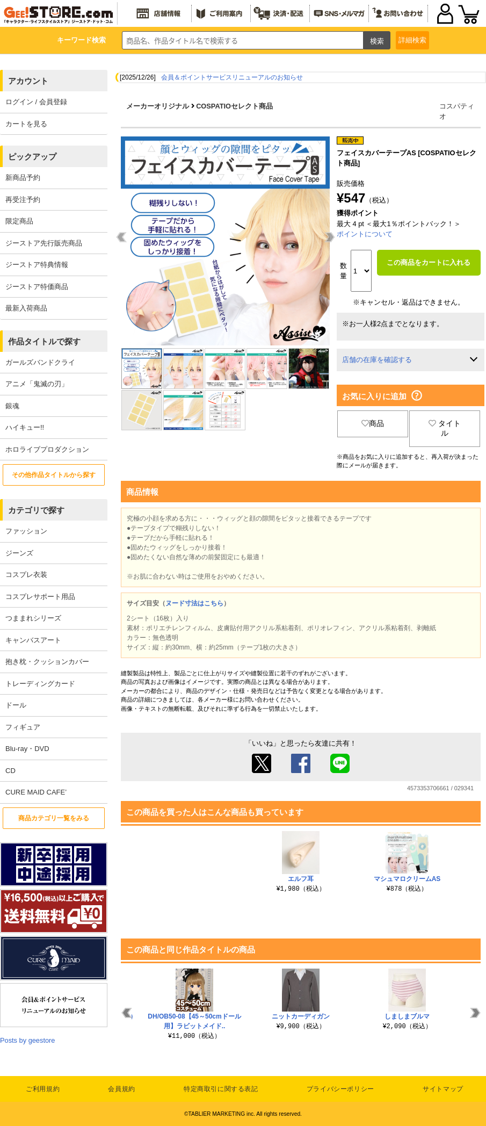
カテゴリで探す (36, 510)
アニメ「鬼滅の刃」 (36, 384)
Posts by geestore (27, 1040)
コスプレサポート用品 (40, 597)
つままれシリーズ (33, 618)
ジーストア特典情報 (36, 265)
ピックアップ (32, 156)
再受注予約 (22, 200)
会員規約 (121, 1089)
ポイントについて (365, 234)
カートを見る (26, 124)
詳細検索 (412, 40)
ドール (15, 705)
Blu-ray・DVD (27, 749)
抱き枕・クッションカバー (47, 662)
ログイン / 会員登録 (36, 102)
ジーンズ (19, 553)
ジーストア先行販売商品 (43, 243)
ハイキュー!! (24, 427)
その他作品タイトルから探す (54, 475)
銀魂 (12, 406)
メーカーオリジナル (157, 106)
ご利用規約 (43, 1089)
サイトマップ (443, 1089)
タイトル (445, 428)
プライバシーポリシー (340, 1089)
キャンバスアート (33, 640)
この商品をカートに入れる (428, 262)
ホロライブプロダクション (47, 449)
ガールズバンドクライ (40, 362)
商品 (372, 423)
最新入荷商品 (26, 308)
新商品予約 (22, 178)
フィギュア (22, 727)
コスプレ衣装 (26, 575)
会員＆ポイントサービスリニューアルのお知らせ (232, 77)
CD (10, 771)
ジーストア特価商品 (36, 287)
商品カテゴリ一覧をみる (53, 818)
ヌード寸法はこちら (194, 603)
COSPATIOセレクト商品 (234, 106)
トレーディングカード (40, 684)
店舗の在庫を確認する (377, 360)
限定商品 (19, 221)
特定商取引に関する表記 (221, 1089)
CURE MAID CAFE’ (36, 792)
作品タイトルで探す (44, 341)
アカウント (28, 80)
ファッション (26, 531)
